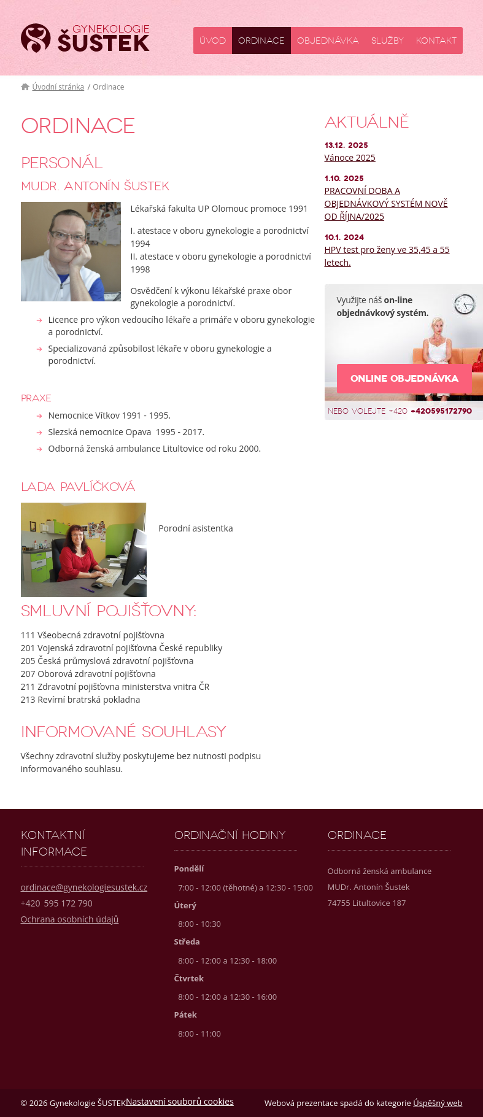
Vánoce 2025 (350, 157)
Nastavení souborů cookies (180, 1101)
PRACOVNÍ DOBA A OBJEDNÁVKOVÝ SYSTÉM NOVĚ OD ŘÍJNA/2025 (386, 203)
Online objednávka (404, 379)
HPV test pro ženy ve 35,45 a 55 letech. (387, 256)
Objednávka (328, 41)
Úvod (212, 41)
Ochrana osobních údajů (70, 919)
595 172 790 (57, 903)
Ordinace (261, 41)
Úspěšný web (437, 1102)
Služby (387, 41)
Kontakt (436, 41)
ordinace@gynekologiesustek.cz (84, 887)
